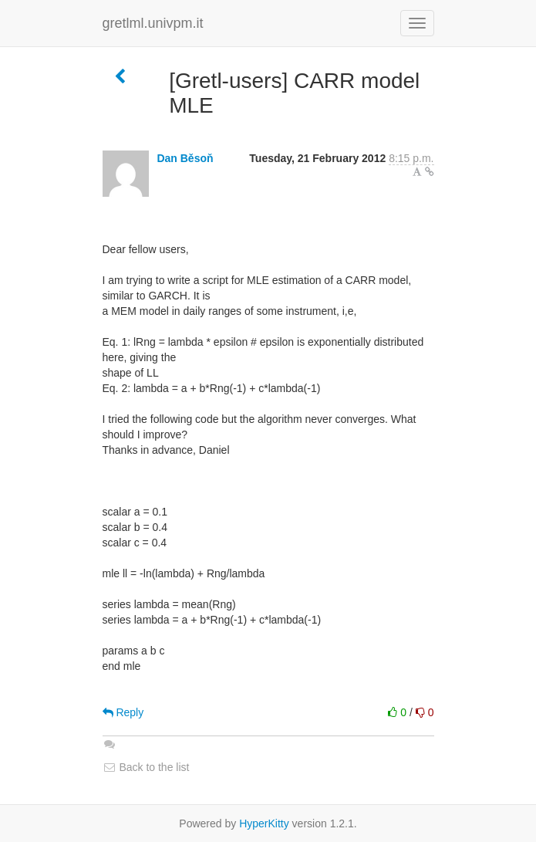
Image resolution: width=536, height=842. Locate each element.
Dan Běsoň (185, 158)
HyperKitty (264, 823)
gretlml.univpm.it (153, 23)
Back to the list (146, 767)
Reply (123, 712)
